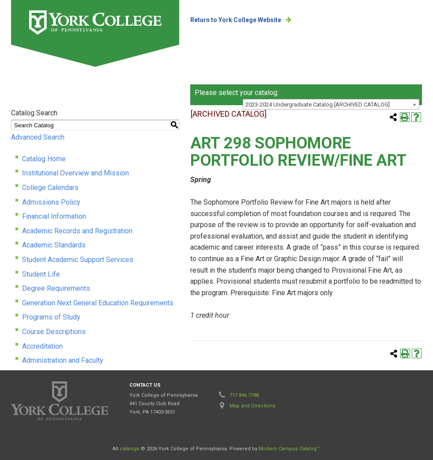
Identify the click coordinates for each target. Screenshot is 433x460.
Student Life (41, 274)
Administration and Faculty (62, 360)
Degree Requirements (56, 288)
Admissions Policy (51, 202)
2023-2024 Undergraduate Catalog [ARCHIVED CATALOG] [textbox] (317, 104)
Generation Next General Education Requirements (97, 303)
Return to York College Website (235, 19)
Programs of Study (51, 317)
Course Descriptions (54, 331)
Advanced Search (37, 137)
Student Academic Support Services (77, 259)
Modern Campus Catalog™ (289, 449)
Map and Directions (252, 406)
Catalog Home (44, 159)
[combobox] (331, 104)
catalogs (129, 449)
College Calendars (50, 187)
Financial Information (54, 216)
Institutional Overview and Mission (75, 173)
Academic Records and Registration (77, 231)
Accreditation (42, 346)
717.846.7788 (244, 395)
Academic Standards (54, 245)
